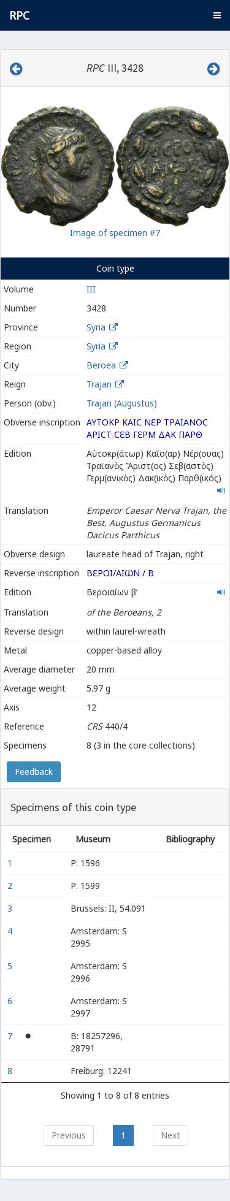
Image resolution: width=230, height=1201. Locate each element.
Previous (69, 1135)
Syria (95, 327)
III (91, 289)
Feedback (34, 771)
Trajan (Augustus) (121, 403)
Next (170, 1135)
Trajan (99, 384)
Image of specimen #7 (115, 232)
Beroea (101, 365)
